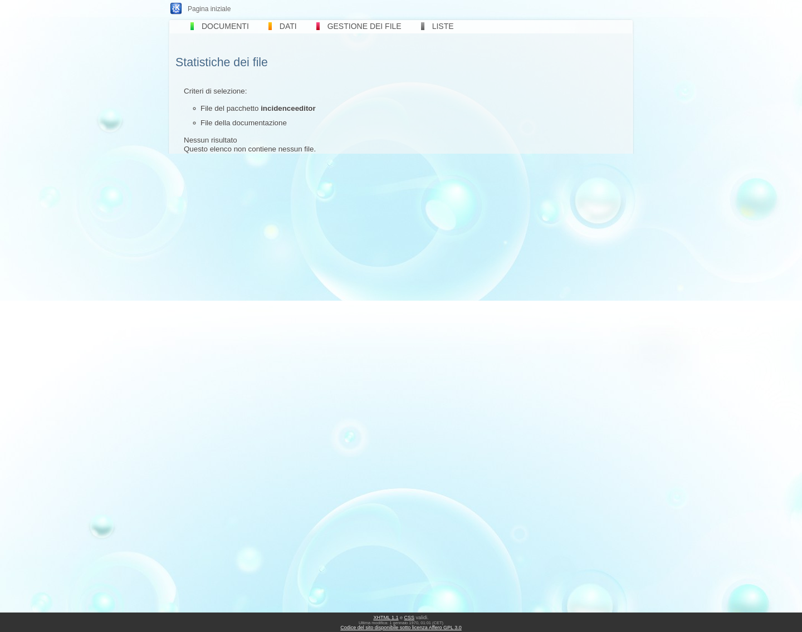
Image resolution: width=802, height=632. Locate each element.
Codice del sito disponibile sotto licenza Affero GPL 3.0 (401, 627)
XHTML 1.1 (385, 617)
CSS (409, 617)
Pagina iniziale (209, 9)
